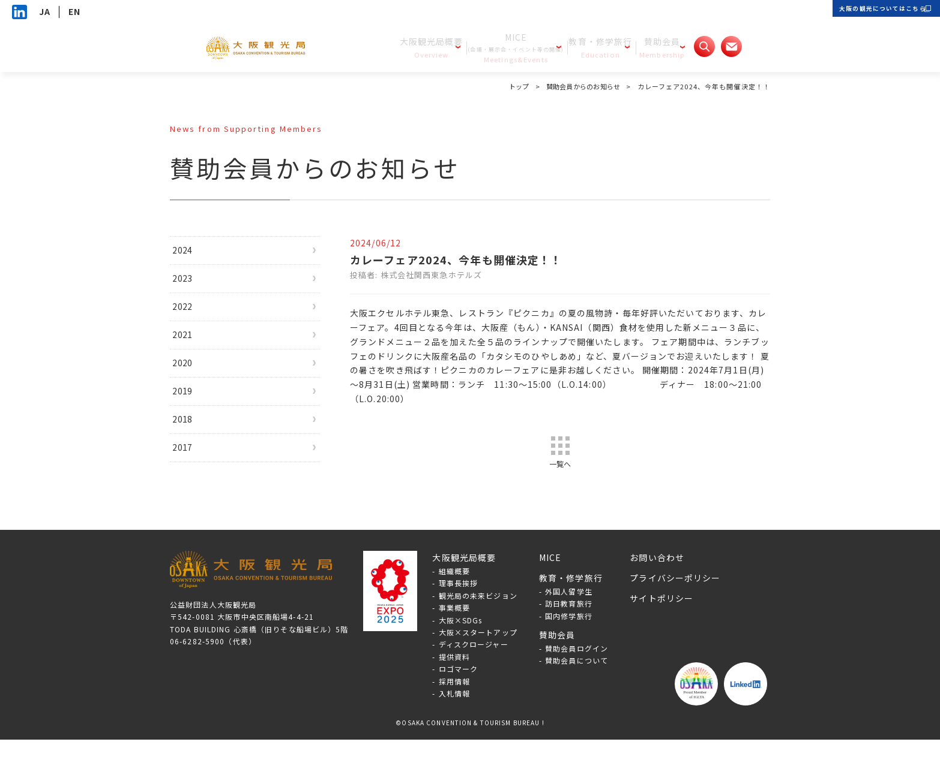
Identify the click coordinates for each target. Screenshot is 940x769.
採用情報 (454, 710)
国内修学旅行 (568, 645)
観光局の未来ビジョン (478, 625)
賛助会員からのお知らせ (580, 86)
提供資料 (454, 686)
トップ (512, 86)
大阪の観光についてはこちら (867, 12)
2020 (192, 384)
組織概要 (454, 600)
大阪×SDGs (461, 649)
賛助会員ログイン (576, 678)
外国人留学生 (568, 621)
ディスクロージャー (473, 673)
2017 (192, 482)
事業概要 (454, 637)
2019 (192, 417)
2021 (192, 351)
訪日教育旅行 (568, 633)
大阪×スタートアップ (478, 661)
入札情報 (454, 722)
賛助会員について (576, 689)
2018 (192, 450)
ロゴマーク (458, 698)
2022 (192, 318)
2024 (192, 252)
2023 (192, 285)
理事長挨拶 (458, 612)
